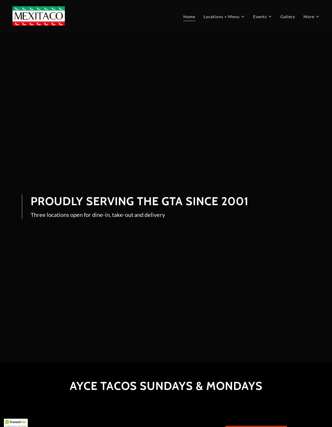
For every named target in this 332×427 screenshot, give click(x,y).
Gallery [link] (287, 16)
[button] (224, 16)
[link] (38, 15)
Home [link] (189, 16)
